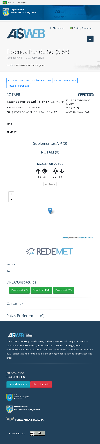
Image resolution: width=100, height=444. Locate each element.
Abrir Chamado (41, 384)
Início (9, 65)
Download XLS (19, 290)
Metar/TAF (70, 80)
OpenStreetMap (86, 238)
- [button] (11, 199)
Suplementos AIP (41, 80)
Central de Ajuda (18, 384)
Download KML (41, 290)
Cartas (57, 80)
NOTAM (24, 80)
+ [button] (11, 194)
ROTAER (12, 80)
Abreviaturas (58, 28)
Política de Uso (17, 433)
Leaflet (65, 238)
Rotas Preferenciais (18, 85)
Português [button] (81, 28)
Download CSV (63, 290)
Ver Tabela (50, 184)
